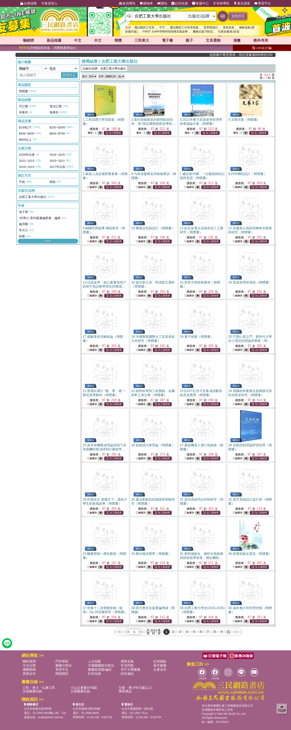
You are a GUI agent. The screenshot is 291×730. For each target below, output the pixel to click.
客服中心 (200, 3)
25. (104, 449)
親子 (189, 40)
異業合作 (29, 673)
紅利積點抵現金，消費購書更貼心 (47, 47)
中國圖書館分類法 (101, 665)
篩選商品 (69, 75)
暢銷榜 (28, 40)
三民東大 (142, 40)
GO (222, 16)
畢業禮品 (125, 691)
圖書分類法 (63, 665)
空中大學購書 (130, 669)
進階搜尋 (237, 16)
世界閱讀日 (211, 27)
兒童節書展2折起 (229, 31)
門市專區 (61, 661)
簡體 (118, 40)
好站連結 (127, 673)
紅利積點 (159, 661)
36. (250, 553)
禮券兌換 (127, 661)
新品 (54, 40)
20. (250, 341)
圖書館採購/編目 (100, 669)
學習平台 (262, 3)
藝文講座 (241, 3)
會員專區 (127, 3)
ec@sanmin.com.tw (50, 717)
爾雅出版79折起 (203, 31)
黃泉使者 (228, 27)
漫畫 (237, 40)
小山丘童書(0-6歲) (84, 687)
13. (104, 286)
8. (247, 174)
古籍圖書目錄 (32, 691)
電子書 (167, 40)
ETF (162, 27)
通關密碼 (29, 669)
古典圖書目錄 (80, 691)
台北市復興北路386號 (37, 708)
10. (153, 228)
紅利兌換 (179, 3)
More (48, 241)
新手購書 (159, 665)
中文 (77, 40)
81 (228, 631)
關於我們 (29, 661)
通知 (162, 3)
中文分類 (29, 665)
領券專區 (221, 3)
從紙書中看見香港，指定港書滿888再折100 (257, 54)
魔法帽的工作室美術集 (184, 27)
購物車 (146, 3)
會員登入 (49, 3)
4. (244, 119)
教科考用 (260, 40)
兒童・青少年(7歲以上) (135, 687)
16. (250, 282)
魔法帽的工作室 (144, 27)
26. (153, 445)
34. (151, 553)
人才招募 (94, 661)
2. (153, 123)
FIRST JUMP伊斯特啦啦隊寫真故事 (165, 31)
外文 (98, 40)
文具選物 (213, 40)
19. (197, 336)
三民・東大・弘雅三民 (39, 687)
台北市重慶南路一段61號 (137, 708)
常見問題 (127, 665)
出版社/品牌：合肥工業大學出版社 (104, 68)
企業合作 (159, 669)
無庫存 (92, 187)
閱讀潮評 (61, 673)
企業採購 (28, 3)
